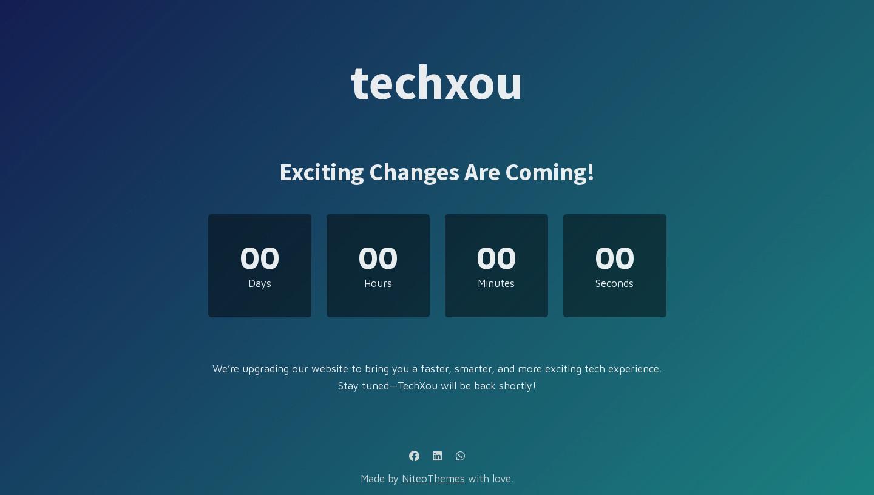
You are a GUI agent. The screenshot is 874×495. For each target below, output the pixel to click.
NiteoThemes (433, 479)
